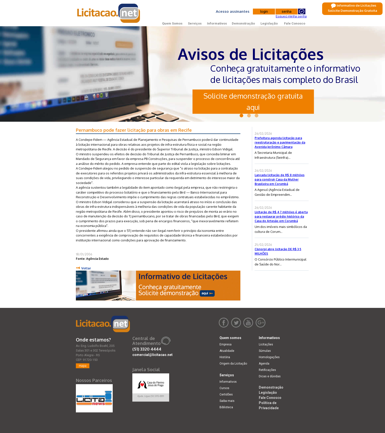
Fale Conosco (294, 23)
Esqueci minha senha (291, 16)
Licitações (266, 344)
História (225, 357)
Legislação (269, 23)
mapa (82, 365)
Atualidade (227, 351)
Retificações (267, 370)
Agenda (264, 363)
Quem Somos (172, 23)
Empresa (226, 344)
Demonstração (243, 23)
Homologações (269, 357)
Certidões (226, 394)
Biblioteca (226, 407)
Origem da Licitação (233, 363)
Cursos (224, 388)
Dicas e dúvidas (270, 376)
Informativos (217, 23)
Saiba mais (227, 401)
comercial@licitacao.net (152, 355)
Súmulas (265, 351)
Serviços (195, 23)
